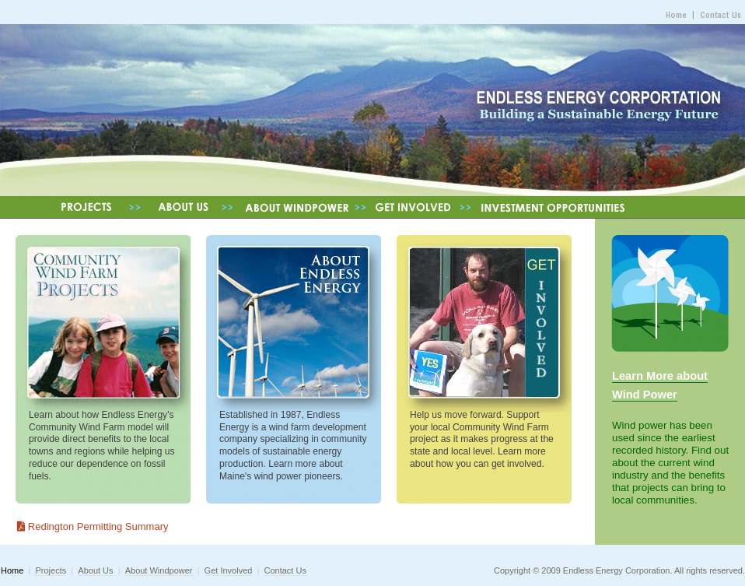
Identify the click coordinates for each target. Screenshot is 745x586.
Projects (50, 570)
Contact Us (285, 570)
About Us (95, 570)
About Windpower (159, 570)
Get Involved (229, 570)
